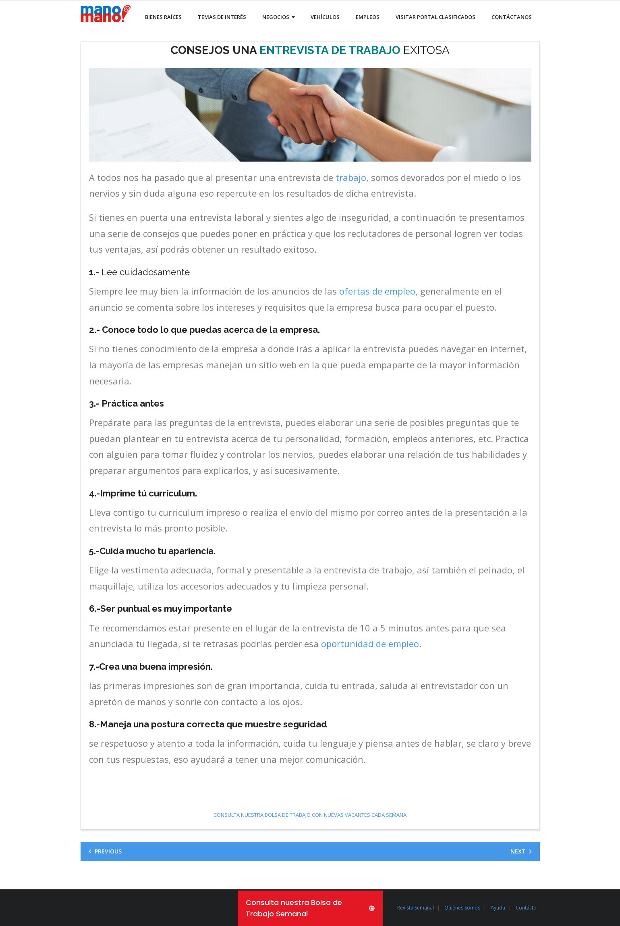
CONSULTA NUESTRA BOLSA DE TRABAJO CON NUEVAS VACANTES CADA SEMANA (310, 814)
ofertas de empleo (377, 291)
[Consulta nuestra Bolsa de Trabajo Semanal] (310, 908)
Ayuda (498, 907)
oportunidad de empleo (370, 643)
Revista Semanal (415, 907)
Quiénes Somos (462, 907)
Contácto (526, 907)
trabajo (351, 177)
